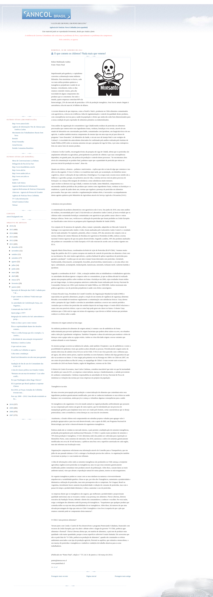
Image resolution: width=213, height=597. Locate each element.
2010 (11, 404)
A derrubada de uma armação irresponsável (26, 339)
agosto (14, 262)
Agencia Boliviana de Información (24, 186)
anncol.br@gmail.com (15, 216)
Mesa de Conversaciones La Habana (25, 161)
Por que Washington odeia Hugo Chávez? (26, 380)
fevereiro (15, 283)
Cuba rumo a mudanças (19, 354)
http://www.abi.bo (18, 170)
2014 (11, 233)
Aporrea (15, 180)
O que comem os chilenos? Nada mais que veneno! (80, 53)
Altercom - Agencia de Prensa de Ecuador (27, 192)
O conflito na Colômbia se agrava (23, 350)
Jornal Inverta (17, 145)
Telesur (15, 205)
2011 (11, 244)
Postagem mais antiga (123, 576)
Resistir (15, 138)
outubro (15, 254)
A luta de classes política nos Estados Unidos (27, 370)
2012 (11, 240)
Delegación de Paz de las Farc (23, 164)
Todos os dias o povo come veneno (23, 323)
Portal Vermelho (18, 142)
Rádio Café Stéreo (18, 183)
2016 (11, 226)
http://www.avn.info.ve (20, 176)
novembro (15, 251)
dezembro (15, 247)
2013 (11, 237)
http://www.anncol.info (20, 124)
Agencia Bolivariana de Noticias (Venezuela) (28, 189)
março (14, 280)
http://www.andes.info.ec (21, 173)
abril (13, 276)
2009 (11, 408)
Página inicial (91, 576)
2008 (11, 411)
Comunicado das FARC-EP (21, 309)
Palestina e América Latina (21, 343)
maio (14, 272)
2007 (11, 415)
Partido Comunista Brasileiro (22, 148)
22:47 (56, 567)
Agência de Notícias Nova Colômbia (25, 195)
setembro (15, 258)
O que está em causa (18, 346)
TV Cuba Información (20, 199)
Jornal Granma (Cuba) (20, 202)
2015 (11, 229)
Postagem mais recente (59, 576)
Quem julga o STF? (18, 313)
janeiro (14, 287)
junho (14, 269)
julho (14, 265)
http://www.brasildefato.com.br (23, 167)
